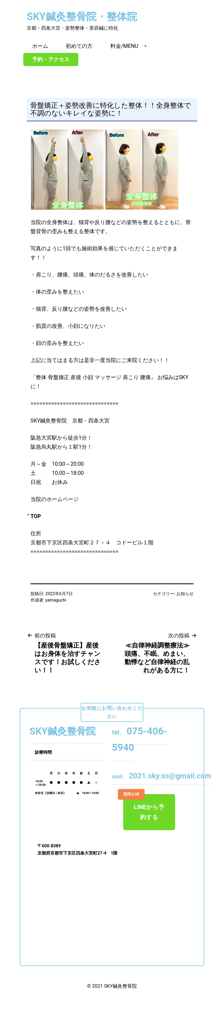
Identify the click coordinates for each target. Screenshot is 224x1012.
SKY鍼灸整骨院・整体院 (82, 16)
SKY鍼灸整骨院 (120, 986)
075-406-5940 (139, 739)
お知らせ (185, 593)
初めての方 (79, 46)
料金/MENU (124, 46)
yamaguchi (55, 600)
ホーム (40, 46)
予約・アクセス (50, 59)
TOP (35, 516)
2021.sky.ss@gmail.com (161, 775)
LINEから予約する (143, 807)
